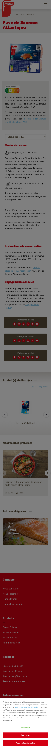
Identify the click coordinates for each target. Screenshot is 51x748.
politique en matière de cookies (26, 707)
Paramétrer (25, 728)
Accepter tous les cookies (25, 743)
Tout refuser (25, 735)
